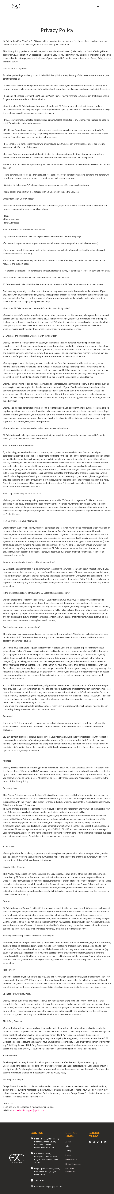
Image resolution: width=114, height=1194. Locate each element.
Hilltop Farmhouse (73, 1164)
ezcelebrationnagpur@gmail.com (28, 1110)
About (68, 1142)
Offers (67, 1146)
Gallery (68, 1150)
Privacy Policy (71, 1159)
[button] (98, 5)
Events (68, 1155)
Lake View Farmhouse (70, 1170)
